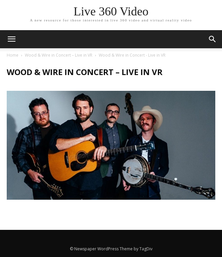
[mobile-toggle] (11, 39)
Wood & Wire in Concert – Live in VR (58, 55)
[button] (212, 39)
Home (12, 55)
